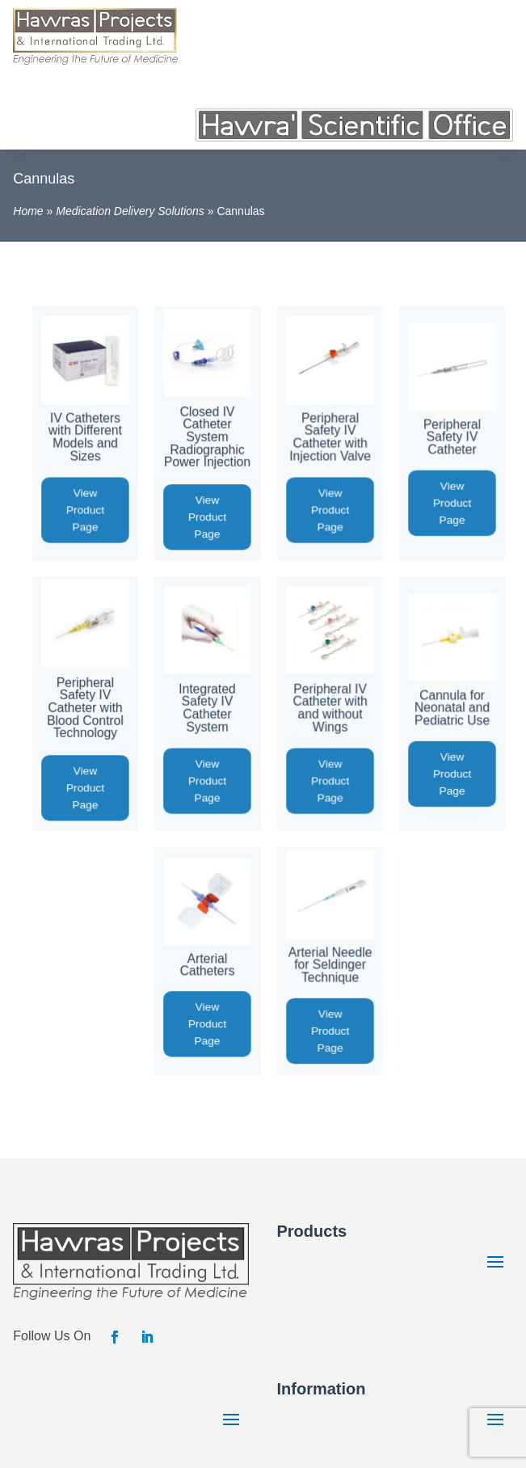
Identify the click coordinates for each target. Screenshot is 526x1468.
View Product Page (85, 510)
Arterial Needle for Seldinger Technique (330, 964)
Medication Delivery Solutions (130, 211)
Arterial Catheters (207, 964)
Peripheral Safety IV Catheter (451, 437)
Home (28, 211)
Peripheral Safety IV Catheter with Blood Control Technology (85, 707)
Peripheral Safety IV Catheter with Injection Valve (330, 437)
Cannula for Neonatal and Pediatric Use (452, 707)
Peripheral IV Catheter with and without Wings (329, 707)
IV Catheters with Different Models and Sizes (85, 437)
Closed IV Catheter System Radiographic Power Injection (207, 437)
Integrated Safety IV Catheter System (207, 707)
